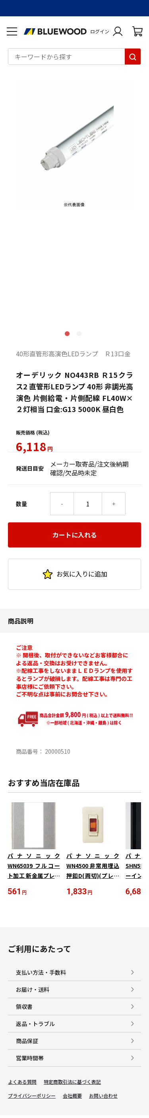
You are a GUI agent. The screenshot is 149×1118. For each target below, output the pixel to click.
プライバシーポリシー (32, 1096)
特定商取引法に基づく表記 (72, 1082)
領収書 (24, 1006)
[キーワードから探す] (133, 56)
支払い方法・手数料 (41, 972)
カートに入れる (74, 534)
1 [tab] (69, 335)
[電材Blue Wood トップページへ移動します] (55, 31)
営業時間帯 (30, 1058)
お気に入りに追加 (74, 574)
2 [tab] (81, 335)
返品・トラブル (35, 1024)
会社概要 (72, 1096)
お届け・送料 (32, 989)
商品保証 (27, 1041)
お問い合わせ (103, 1096)
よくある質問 (22, 1082)
